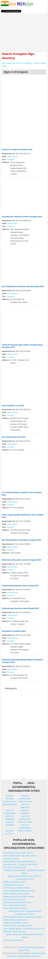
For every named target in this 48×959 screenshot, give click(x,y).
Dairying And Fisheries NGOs (17, 926)
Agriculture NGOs (28, 865)
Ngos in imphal (9, 805)
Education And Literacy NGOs (18, 853)
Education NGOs (33, 917)
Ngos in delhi (9, 802)
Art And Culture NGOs (14, 867)
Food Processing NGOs (15, 908)
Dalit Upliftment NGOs (14, 905)
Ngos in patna (25, 802)
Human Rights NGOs (13, 885)
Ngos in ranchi (25, 831)
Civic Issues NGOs (12, 929)
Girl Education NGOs (13, 900)
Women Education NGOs (15, 920)
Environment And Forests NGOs (19, 862)
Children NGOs (10, 859)
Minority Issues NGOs (14, 932)
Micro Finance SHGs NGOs (16, 894)
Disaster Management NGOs (17, 902)
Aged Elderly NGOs (13, 917)
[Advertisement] (24, 31)
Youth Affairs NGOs (13, 940)
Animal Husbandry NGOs (15, 923)
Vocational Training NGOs (16, 888)
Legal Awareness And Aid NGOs (18, 891)
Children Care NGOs (33, 929)
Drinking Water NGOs (13, 882)
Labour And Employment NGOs (18, 897)
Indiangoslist (11, 688)
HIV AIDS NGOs (10, 865)
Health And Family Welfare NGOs (19, 856)
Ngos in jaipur (25, 822)
